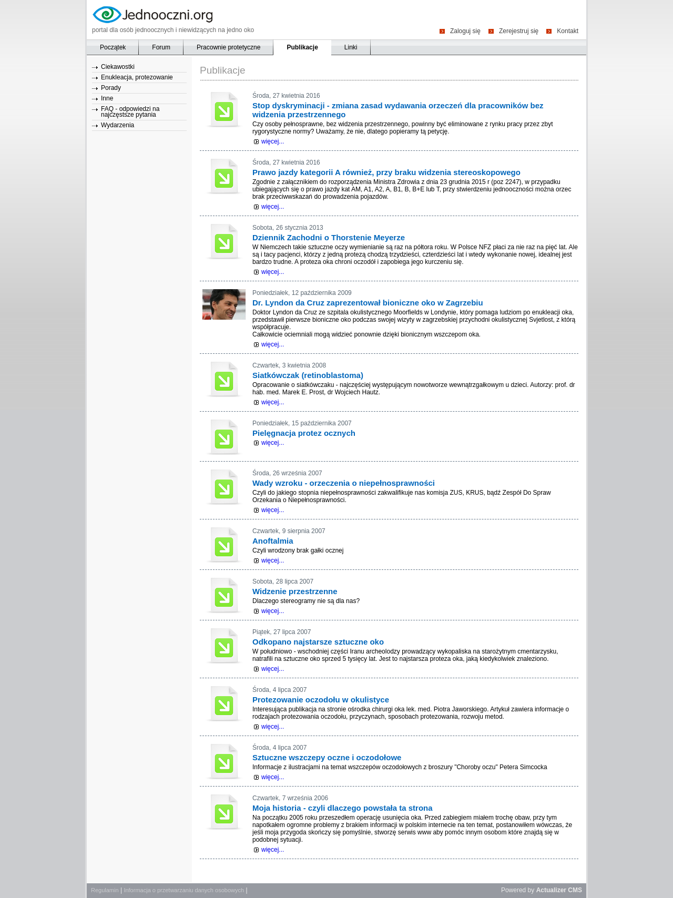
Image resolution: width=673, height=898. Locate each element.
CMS (575, 890)
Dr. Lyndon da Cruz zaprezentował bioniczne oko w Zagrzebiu (367, 302)
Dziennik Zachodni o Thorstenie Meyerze (328, 237)
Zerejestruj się (518, 30)
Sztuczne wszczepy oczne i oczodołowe (326, 757)
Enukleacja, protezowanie (137, 77)
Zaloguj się (465, 30)
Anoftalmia (272, 540)
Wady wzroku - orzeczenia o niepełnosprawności (343, 482)
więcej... (272, 141)
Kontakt (567, 30)
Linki (351, 47)
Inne (107, 98)
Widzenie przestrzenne (295, 591)
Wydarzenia (117, 125)
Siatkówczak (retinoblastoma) (307, 375)
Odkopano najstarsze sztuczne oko (318, 641)
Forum (161, 47)
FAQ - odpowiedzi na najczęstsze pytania (130, 111)
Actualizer (551, 890)
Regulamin (105, 890)
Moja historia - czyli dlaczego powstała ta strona (342, 807)
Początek (113, 47)
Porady (111, 87)
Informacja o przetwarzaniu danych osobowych (184, 890)
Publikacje (302, 47)
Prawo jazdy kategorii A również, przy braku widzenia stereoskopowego (386, 172)
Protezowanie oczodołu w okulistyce (320, 699)
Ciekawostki (118, 66)
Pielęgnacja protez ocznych (303, 432)
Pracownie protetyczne (228, 47)
